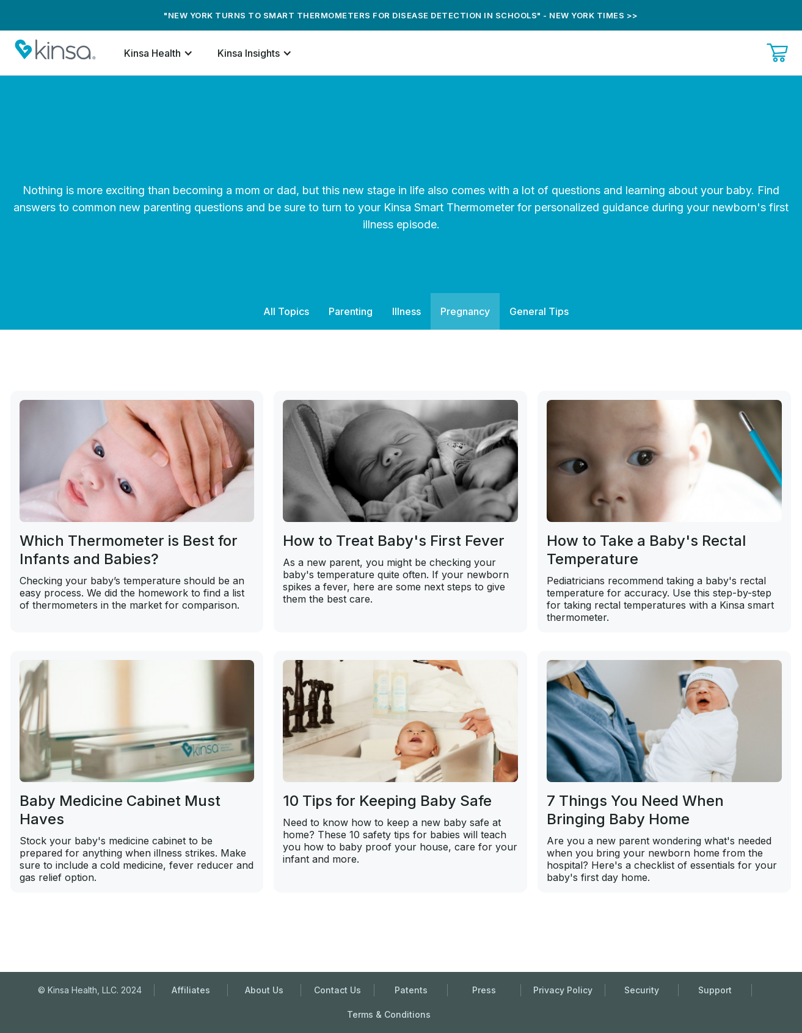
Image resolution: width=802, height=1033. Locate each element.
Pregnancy (465, 311)
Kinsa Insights (248, 53)
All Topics (286, 311)
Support (715, 990)
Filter (235, 299)
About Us (264, 990)
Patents (411, 990)
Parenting (351, 311)
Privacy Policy (562, 990)
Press (484, 990)
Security (641, 990)
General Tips (539, 311)
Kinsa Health (152, 53)
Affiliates (191, 990)
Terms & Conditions (389, 1014)
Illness (406, 311)
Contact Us (337, 990)
